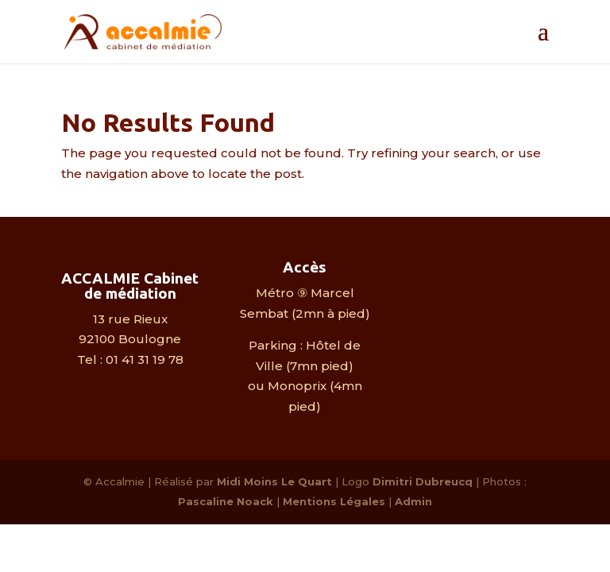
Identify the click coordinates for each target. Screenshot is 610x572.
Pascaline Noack (225, 501)
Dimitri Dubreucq (423, 481)
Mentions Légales (334, 501)
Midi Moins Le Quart (274, 481)
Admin (413, 501)
